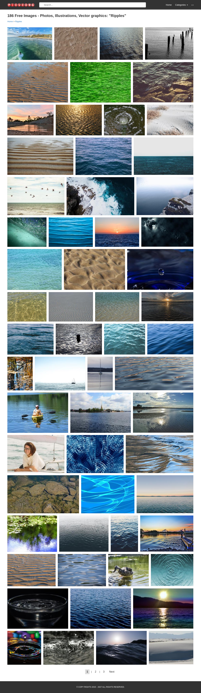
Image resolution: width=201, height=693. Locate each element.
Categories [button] (181, 5)
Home (169, 5)
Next (111, 671)
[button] (192, 5)
